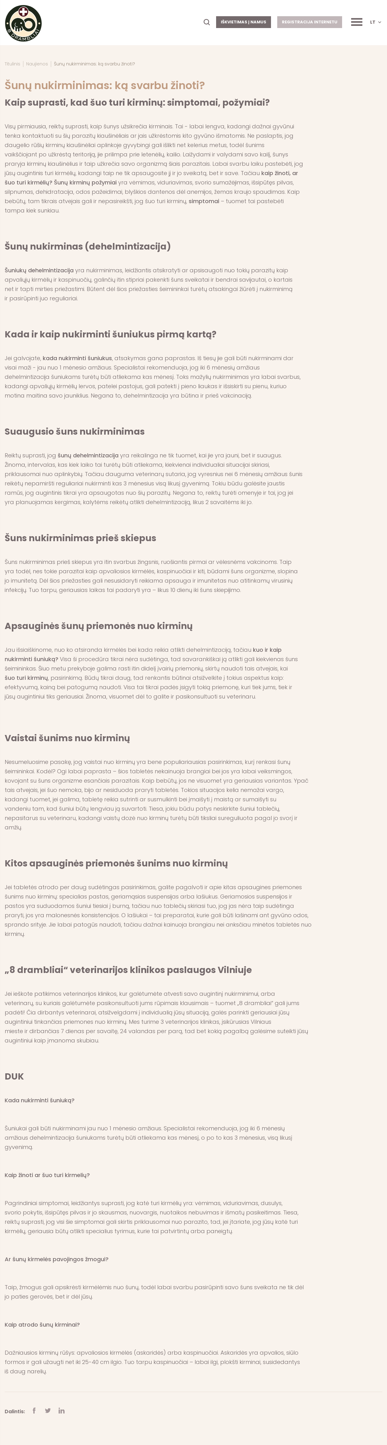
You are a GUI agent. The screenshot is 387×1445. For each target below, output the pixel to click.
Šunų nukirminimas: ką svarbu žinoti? (94, 64)
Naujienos (37, 64)
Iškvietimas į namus (243, 22)
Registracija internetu (309, 22)
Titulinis (12, 64)
